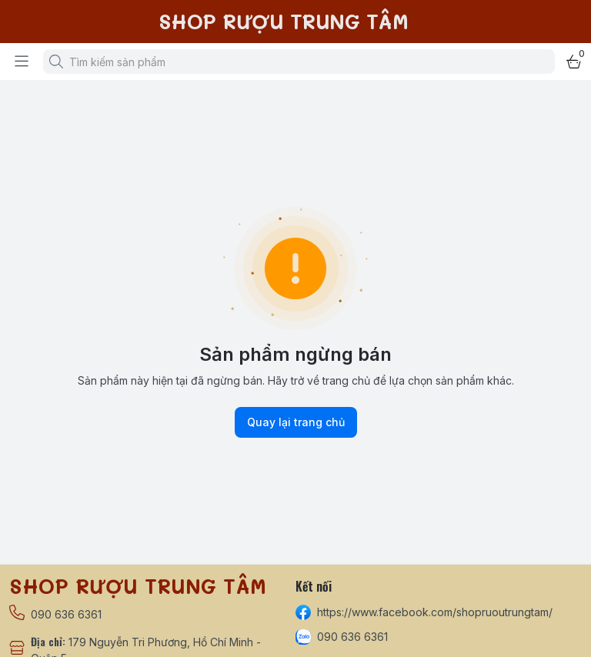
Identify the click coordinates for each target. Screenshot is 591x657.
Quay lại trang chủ (296, 422)
